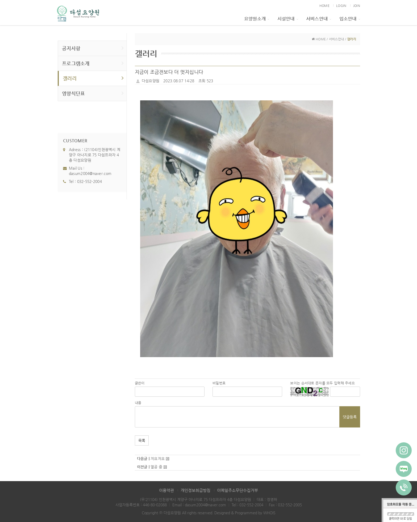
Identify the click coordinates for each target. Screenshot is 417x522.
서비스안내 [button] (318, 18)
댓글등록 (350, 417)
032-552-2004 (89, 181)
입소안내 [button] (349, 18)
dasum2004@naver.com (90, 173)
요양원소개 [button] (256, 18)
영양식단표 (93, 93)
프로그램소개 (93, 63)
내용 (138, 403)
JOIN (356, 5)
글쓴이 (140, 383)
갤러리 (93, 78)
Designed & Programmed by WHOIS (245, 513)
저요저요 (158, 458)
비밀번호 (219, 383)
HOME (324, 5)
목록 (141, 440)
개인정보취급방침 (195, 490)
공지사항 (93, 48)
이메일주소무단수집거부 (237, 490)
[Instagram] (404, 450)
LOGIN (341, 5)
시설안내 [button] (287, 18)
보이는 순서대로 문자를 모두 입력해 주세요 (322, 383)
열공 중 (156, 467)
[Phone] (404, 487)
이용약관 (166, 490)
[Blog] (404, 469)
